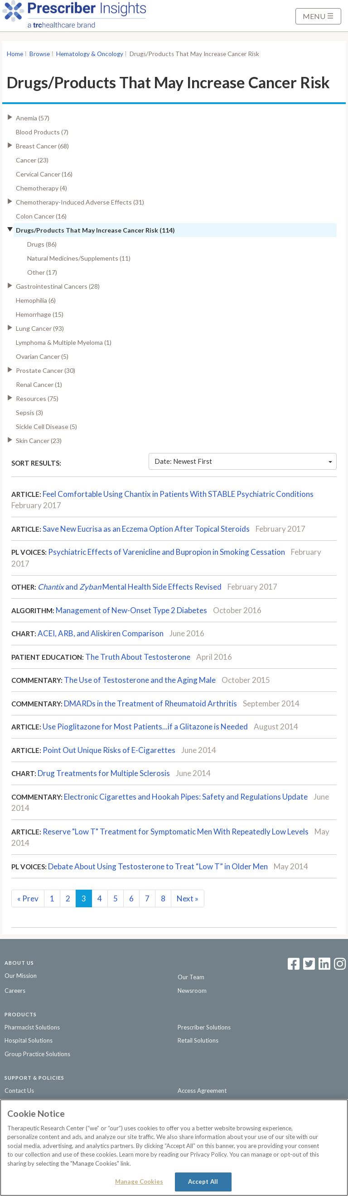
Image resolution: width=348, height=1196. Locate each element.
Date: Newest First (243, 461)
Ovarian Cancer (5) (42, 356)
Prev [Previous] (28, 898)
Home (15, 53)
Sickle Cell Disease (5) (46, 426)
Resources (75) (37, 398)
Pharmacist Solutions (32, 1027)
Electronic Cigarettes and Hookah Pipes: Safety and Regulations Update (186, 796)
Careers (15, 990)
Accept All (203, 1181)
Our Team (191, 977)
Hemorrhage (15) (39, 314)
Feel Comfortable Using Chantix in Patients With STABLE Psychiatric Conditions (178, 494)
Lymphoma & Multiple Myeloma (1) (63, 342)
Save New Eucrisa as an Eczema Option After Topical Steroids (147, 529)
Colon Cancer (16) (41, 216)
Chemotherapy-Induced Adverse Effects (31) (80, 202)
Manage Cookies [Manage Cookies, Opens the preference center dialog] (139, 1181)
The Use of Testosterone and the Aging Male (140, 680)
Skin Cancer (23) (39, 440)
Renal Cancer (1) (39, 384)
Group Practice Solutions (37, 1054)
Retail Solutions (198, 1040)
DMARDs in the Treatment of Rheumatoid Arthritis (150, 703)
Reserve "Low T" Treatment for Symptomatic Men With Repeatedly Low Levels (176, 831)
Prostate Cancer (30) (45, 370)
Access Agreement (202, 1090)
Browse (39, 53)
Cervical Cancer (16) (44, 174)
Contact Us (19, 1090)
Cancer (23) (32, 160)
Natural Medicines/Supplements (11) (78, 258)
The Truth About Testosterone (137, 657)
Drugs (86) (42, 244)
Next (187, 898)
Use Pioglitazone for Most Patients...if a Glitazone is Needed (145, 726)
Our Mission (21, 975)
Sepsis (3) (29, 412)
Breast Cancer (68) (42, 146)
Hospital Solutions (29, 1040)
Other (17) (42, 272)
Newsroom (192, 990)
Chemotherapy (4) (41, 188)
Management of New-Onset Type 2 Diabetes (131, 610)
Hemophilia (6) (36, 300)
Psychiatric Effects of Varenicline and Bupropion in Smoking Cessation (166, 552)
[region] (174, 1147)
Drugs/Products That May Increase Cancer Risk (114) (95, 230)
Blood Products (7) (42, 132)
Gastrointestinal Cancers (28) (58, 286)
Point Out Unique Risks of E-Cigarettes (109, 750)
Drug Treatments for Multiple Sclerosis (104, 773)
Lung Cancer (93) (40, 328)
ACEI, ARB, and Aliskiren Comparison (101, 633)
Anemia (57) (32, 118)
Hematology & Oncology (89, 53)
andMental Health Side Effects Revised (130, 586)
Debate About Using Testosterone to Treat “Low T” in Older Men (158, 866)
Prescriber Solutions (204, 1027)
